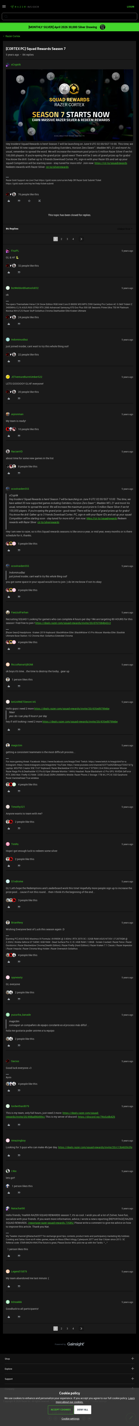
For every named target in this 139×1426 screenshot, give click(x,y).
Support (69, 1378)
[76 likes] (22, 194)
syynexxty (16, 977)
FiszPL (15, 250)
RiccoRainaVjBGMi (22, 664)
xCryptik (16, 64)
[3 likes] (21, 900)
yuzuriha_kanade (21, 1014)
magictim (16, 745)
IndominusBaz (19, 339)
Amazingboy (18, 1140)
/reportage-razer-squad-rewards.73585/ (51, 1222)
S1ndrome (17, 881)
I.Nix (13, 1171)
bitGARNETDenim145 (23, 701)
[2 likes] (20, 822)
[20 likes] (22, 392)
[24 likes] (22, 317)
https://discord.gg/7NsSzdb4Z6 (96, 1116)
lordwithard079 (20, 1106)
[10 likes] (22, 429)
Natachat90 (18, 1208)
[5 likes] (21, 543)
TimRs (14, 844)
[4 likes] (21, 590)
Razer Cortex (12, 36)
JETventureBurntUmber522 (26, 377)
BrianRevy (17, 922)
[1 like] (19, 679)
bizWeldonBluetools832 (25, 288)
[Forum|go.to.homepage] (24, 7)
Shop (69, 1358)
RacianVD (16, 451)
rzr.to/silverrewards (57, 167)
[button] (4, 7)
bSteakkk (16, 1302)
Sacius (15, 1061)
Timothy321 (18, 806)
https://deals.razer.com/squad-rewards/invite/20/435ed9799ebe (71, 708)
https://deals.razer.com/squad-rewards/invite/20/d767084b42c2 (73, 623)
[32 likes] (22, 266)
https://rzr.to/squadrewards (111, 163)
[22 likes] (22, 354)
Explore (69, 1368)
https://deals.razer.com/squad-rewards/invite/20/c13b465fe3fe (95, 1147)
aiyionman (17, 414)
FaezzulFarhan (19, 612)
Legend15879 (19, 1271)
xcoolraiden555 (20, 488)
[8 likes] (21, 466)
